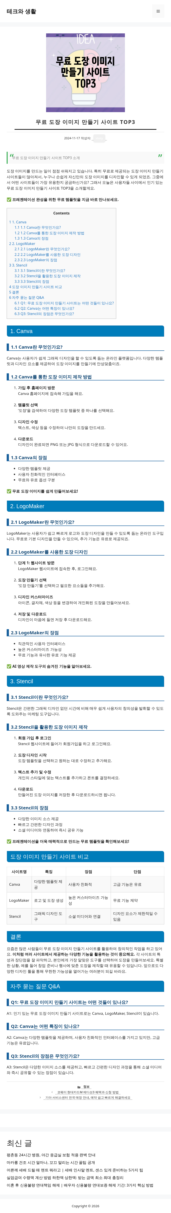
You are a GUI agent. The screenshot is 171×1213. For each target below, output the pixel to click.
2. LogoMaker (22, 243)
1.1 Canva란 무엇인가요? (37, 227)
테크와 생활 (21, 11)
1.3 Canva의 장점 (31, 238)
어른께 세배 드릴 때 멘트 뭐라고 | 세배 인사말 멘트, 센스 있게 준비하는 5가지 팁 (75, 1170)
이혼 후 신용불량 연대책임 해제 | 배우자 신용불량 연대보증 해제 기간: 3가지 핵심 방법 (80, 1185)
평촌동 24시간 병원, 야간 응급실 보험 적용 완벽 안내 (51, 1154)
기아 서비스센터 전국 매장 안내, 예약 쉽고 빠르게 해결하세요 (87, 1097)
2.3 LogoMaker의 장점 (35, 259)
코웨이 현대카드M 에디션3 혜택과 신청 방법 (88, 1092)
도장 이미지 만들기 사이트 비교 (35, 286)
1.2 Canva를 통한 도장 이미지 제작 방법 (49, 232)
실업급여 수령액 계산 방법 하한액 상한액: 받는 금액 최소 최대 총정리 (65, 1177)
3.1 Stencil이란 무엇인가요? (39, 270)
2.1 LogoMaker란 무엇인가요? (41, 249)
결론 (14, 292)
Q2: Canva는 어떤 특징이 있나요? (44, 308)
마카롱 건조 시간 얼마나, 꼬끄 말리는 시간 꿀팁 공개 (51, 1162)
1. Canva (17, 222)
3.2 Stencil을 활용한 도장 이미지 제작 (47, 275)
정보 (86, 1086)
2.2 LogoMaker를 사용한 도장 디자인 (47, 254)
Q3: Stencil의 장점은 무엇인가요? (44, 313)
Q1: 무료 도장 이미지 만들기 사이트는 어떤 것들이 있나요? (64, 303)
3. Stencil (18, 265)
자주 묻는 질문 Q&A (26, 297)
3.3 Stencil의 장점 (31, 281)
